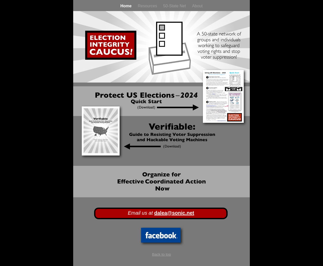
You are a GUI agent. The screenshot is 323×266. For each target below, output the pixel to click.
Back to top (161, 254)
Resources (148, 6)
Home (126, 6)
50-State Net (175, 6)
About (197, 6)
